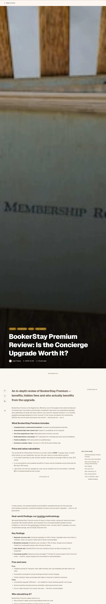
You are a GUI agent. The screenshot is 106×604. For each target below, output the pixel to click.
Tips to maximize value (91, 476)
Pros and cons (89, 469)
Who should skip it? (90, 474)
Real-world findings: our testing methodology (92, 462)
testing (41, 516)
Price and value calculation (93, 459)
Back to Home (9, 3)
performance (35, 525)
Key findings (88, 466)
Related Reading (93, 479)
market (14, 415)
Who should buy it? (90, 471)
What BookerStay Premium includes (93, 455)
